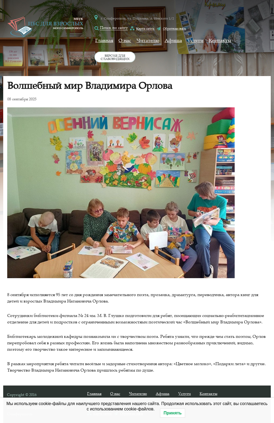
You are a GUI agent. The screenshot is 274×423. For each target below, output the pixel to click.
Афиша (173, 40)
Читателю (147, 40)
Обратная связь (174, 28)
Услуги (195, 40)
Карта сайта (145, 28)
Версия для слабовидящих (115, 57)
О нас (125, 40)
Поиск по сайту (114, 27)
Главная (104, 40)
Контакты (220, 40)
